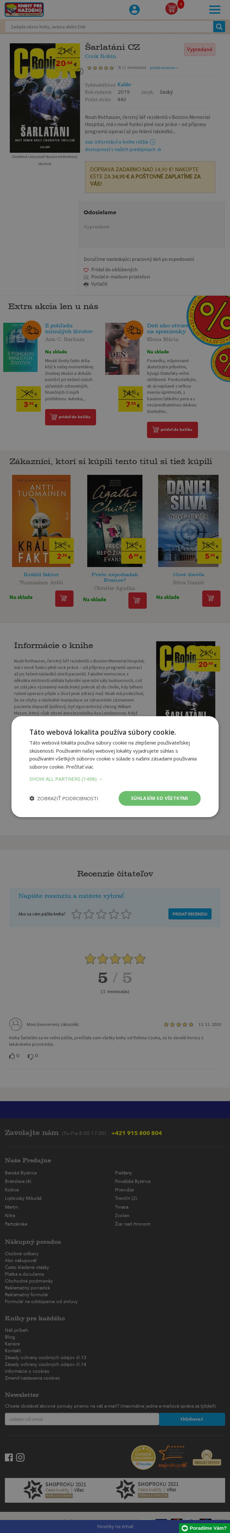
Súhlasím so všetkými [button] (159, 798)
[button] (115, 779)
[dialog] (115, 766)
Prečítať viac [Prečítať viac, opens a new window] (79, 766)
